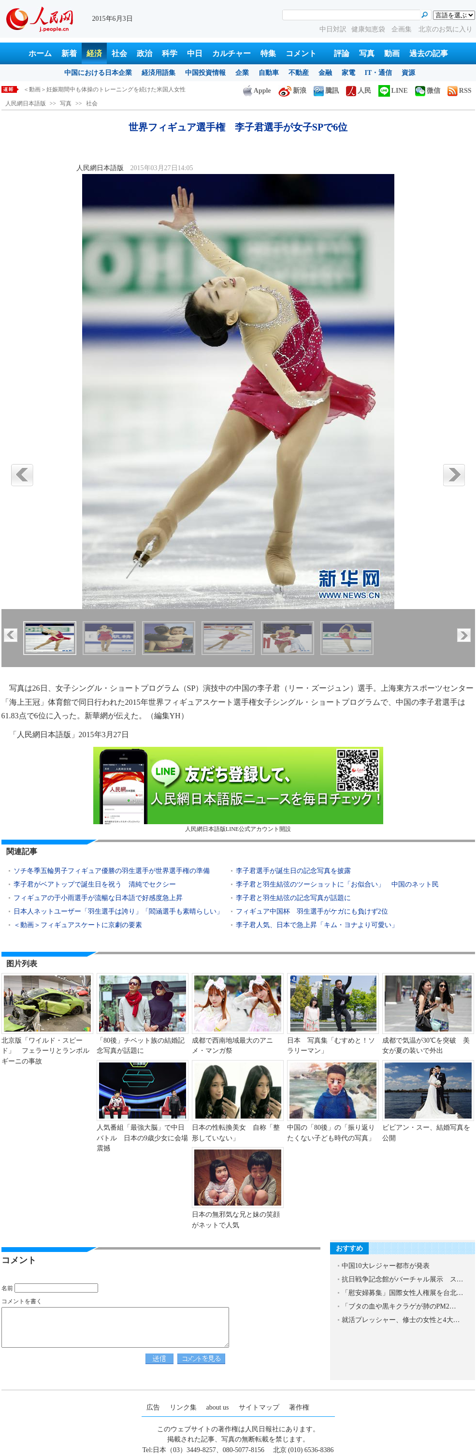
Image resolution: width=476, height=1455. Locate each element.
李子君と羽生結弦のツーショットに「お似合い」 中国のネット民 (337, 884)
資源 (408, 72)
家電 (348, 72)
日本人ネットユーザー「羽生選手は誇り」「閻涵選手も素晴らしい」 (118, 911)
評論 (341, 53)
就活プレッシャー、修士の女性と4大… (401, 1320)
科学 (169, 53)
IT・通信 (378, 72)
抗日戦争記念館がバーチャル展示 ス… (402, 1279)
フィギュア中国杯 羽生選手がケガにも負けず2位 (312, 911)
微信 (427, 90)
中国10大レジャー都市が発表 (386, 1265)
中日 (194, 53)
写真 (367, 53)
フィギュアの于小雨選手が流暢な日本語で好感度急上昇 (98, 898)
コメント (301, 53)
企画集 (402, 29)
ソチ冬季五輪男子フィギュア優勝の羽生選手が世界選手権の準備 (112, 870)
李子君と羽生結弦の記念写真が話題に (293, 898)
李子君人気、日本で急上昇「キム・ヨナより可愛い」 (317, 925)
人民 (358, 90)
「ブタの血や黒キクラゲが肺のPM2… (399, 1306)
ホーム (40, 53)
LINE (393, 90)
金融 (325, 72)
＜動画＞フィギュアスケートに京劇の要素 (78, 925)
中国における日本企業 (98, 72)
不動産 (298, 72)
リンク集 (183, 1407)
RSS (459, 90)
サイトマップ (259, 1407)
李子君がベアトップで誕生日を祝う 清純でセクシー (95, 884)
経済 (94, 53)
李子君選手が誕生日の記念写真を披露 (293, 870)
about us (217, 1407)
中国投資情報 (205, 72)
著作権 (299, 1407)
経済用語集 (158, 72)
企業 (242, 72)
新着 (69, 53)
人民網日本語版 (25, 103)
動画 (392, 53)
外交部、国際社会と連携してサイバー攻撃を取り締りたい (98, 89)
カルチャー (231, 53)
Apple (257, 90)
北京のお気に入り (445, 29)
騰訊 (326, 90)
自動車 (269, 72)
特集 (268, 53)
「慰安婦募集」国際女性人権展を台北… (402, 1292)
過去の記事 (428, 53)
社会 (119, 53)
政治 (144, 53)
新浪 (292, 90)
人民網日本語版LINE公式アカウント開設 (238, 789)
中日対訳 (332, 29)
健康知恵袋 (369, 29)
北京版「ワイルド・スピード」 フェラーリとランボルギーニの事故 (45, 1051)
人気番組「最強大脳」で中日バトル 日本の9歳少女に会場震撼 (142, 1138)
